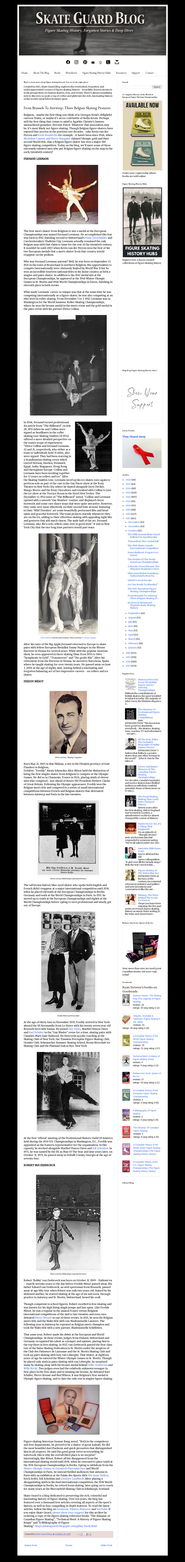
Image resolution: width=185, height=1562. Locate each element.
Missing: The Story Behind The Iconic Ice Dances (148, 898)
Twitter (73, 1509)
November (134, 526)
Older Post (106, 1545)
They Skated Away (134, 436)
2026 (128, 479)
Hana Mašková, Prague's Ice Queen (143, 554)
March (132, 639)
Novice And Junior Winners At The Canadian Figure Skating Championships (148, 772)
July (130, 621)
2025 (128, 484)
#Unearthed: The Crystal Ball (143, 541)
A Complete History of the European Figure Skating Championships (145, 1093)
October (133, 530)
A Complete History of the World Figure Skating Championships (145, 1039)
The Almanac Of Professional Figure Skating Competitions (149, 713)
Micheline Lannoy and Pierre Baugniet (47, 138)
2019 (128, 509)
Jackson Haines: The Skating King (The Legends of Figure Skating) (147, 998)
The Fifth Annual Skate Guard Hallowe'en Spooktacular (144, 535)
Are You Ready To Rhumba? (142, 584)
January (132, 647)
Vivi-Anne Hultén (98, 1475)
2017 (128, 518)
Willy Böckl (30, 1368)
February (133, 643)
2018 (128, 514)
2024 (128, 488)
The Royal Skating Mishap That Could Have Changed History (148, 800)
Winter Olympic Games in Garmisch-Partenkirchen (54, 1468)
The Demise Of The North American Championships (143, 560)
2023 (128, 492)
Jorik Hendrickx (47, 135)
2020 (128, 505)
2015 (128, 657)
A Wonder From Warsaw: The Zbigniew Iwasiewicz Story (143, 567)
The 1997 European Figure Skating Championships (142, 590)
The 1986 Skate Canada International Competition (143, 547)
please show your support (68, 1512)
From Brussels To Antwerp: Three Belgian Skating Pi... (143, 597)
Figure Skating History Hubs (97, 72)
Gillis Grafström (97, 1365)
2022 (128, 496)
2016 (128, 653)
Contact (149, 72)
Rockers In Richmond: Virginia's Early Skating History (141, 605)
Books (57, 72)
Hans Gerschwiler (96, 237)
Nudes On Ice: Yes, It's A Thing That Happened (149, 826)
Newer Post (30, 1545)
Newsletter (71, 72)
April (131, 634)
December (134, 522)
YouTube (101, 1509)
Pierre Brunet (43, 1317)
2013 (128, 665)
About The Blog (41, 72)
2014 (128, 661)
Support (136, 72)
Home (24, 72)
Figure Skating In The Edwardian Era (148, 872)
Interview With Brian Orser (149, 850)
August (132, 617)
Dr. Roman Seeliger (88, 638)
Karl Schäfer (36, 1032)
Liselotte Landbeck (72, 1478)
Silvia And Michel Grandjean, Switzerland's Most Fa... (143, 574)
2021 (128, 501)
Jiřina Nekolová (46, 638)
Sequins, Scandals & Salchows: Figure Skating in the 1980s (146, 1019)
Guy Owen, (75, 1028)
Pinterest (85, 1509)
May (130, 630)
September (134, 613)
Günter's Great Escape (140, 580)
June (131, 626)
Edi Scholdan (100, 1148)
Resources (121, 72)
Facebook (62, 1509)
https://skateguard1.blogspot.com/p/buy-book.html (66, 1526)
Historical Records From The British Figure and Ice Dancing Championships (148, 685)
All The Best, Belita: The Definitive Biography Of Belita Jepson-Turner (148, 743)
